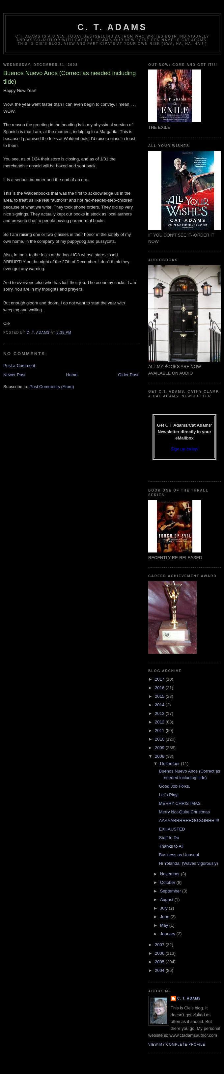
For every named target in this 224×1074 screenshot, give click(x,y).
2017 (160, 679)
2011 (160, 730)
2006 (160, 953)
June (165, 916)
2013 (160, 713)
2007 (160, 944)
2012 (160, 722)
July (164, 908)
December (170, 763)
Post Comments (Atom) (52, 386)
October (168, 882)
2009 (160, 747)
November (170, 873)
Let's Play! (169, 794)
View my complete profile (176, 1044)
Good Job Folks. (174, 786)
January (168, 933)
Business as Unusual (179, 854)
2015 (160, 696)
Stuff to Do (169, 837)
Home (72, 374)
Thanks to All (171, 846)
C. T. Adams (112, 27)
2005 (160, 961)
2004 (160, 970)
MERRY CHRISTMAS (180, 803)
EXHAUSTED (172, 829)
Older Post (128, 374)
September (171, 891)
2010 (160, 739)
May (164, 925)
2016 (160, 687)
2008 (160, 756)
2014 (160, 704)
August (167, 899)
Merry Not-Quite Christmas (184, 811)
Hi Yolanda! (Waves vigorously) (188, 863)
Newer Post (14, 374)
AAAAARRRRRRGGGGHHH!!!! (189, 820)
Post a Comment (19, 365)
